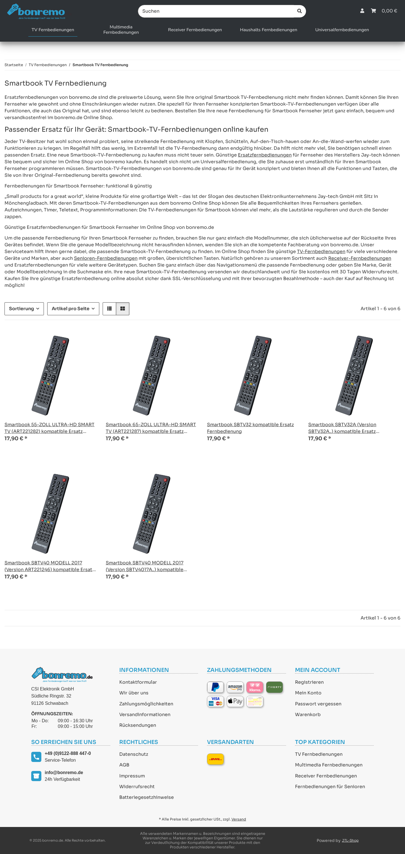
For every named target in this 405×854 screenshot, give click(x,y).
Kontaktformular (138, 682)
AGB (124, 765)
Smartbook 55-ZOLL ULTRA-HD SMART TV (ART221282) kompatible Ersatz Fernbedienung (49, 428)
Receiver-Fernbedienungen (359, 258)
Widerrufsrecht (137, 787)
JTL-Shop (350, 840)
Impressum (132, 776)
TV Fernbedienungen (319, 754)
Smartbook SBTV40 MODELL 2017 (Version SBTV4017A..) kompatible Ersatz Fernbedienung (144, 566)
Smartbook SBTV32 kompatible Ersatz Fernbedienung (250, 428)
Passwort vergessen (318, 704)
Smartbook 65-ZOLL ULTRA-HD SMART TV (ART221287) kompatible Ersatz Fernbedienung (151, 428)
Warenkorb (308, 714)
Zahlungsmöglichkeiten (146, 704)
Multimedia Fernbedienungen (329, 765)
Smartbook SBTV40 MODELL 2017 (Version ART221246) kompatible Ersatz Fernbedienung (49, 566)
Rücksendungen (137, 725)
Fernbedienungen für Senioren (330, 787)
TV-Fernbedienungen (321, 251)
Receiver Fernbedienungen (326, 776)
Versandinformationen (144, 714)
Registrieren (309, 682)
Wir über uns (133, 693)
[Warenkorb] (384, 11)
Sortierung (21, 309)
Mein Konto (308, 693)
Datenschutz (133, 754)
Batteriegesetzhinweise (146, 797)
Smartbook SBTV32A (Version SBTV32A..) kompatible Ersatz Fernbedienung (342, 428)
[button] (362, 11)
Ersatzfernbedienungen (265, 155)
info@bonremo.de (64, 772)
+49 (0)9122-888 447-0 (68, 753)
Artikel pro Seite (70, 309)
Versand (238, 819)
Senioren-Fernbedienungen (106, 258)
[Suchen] (216, 11)
